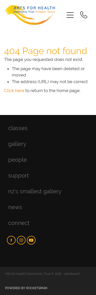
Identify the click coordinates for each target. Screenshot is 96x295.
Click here (14, 90)
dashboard (71, 274)
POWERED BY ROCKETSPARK (26, 288)
